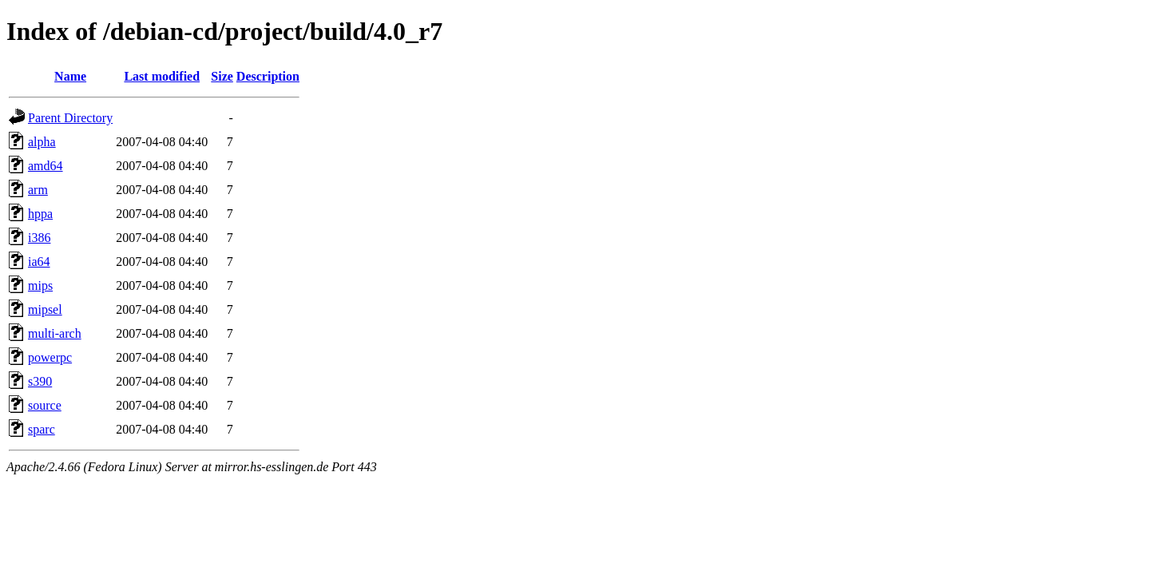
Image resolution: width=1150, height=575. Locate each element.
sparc (41, 429)
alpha (42, 142)
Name (70, 76)
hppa (40, 213)
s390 (40, 381)
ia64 (39, 261)
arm (38, 189)
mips (40, 285)
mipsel (45, 309)
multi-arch (54, 333)
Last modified (162, 76)
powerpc (50, 357)
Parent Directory (70, 118)
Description (267, 76)
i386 (39, 237)
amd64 (45, 165)
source (44, 405)
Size (222, 76)
